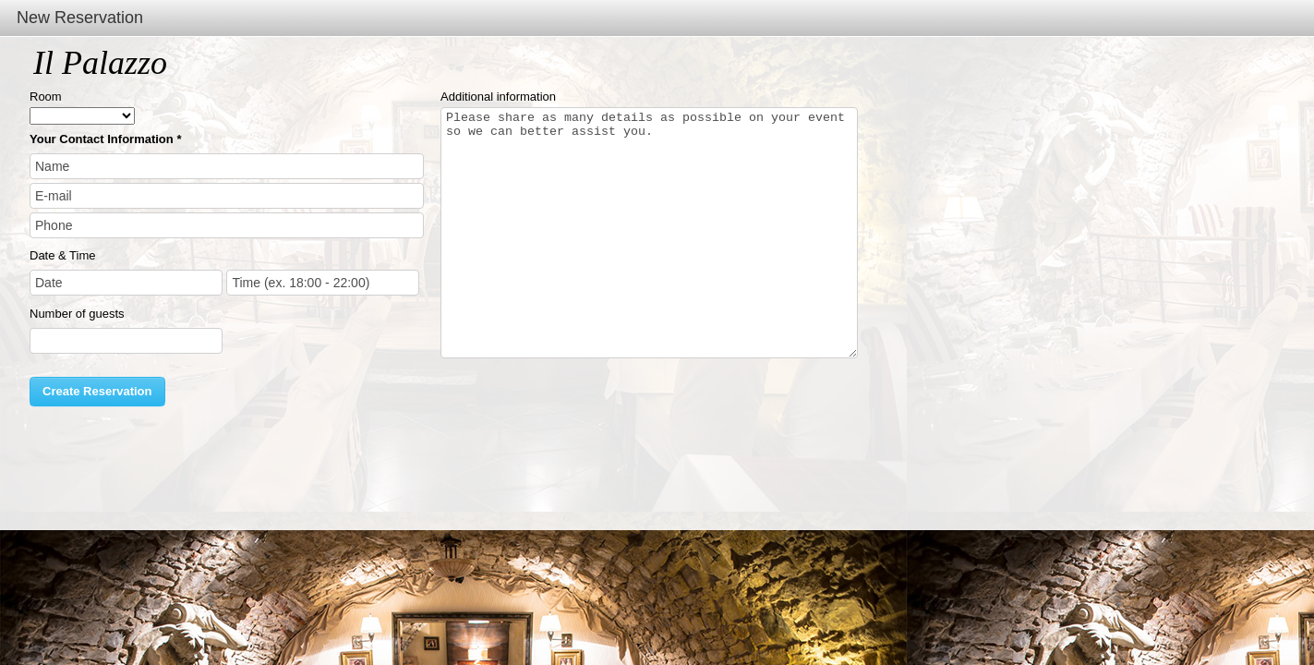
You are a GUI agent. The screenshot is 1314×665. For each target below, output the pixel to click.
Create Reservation (97, 391)
